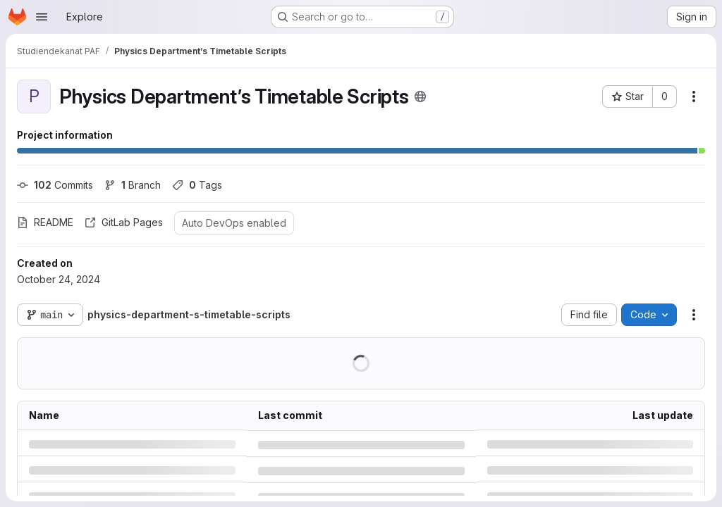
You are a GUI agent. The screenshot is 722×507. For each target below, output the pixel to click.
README (45, 222)
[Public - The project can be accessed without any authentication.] (420, 96)
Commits (55, 185)
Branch (132, 185)
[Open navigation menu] (41, 17)
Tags (197, 185)
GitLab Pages (124, 222)
